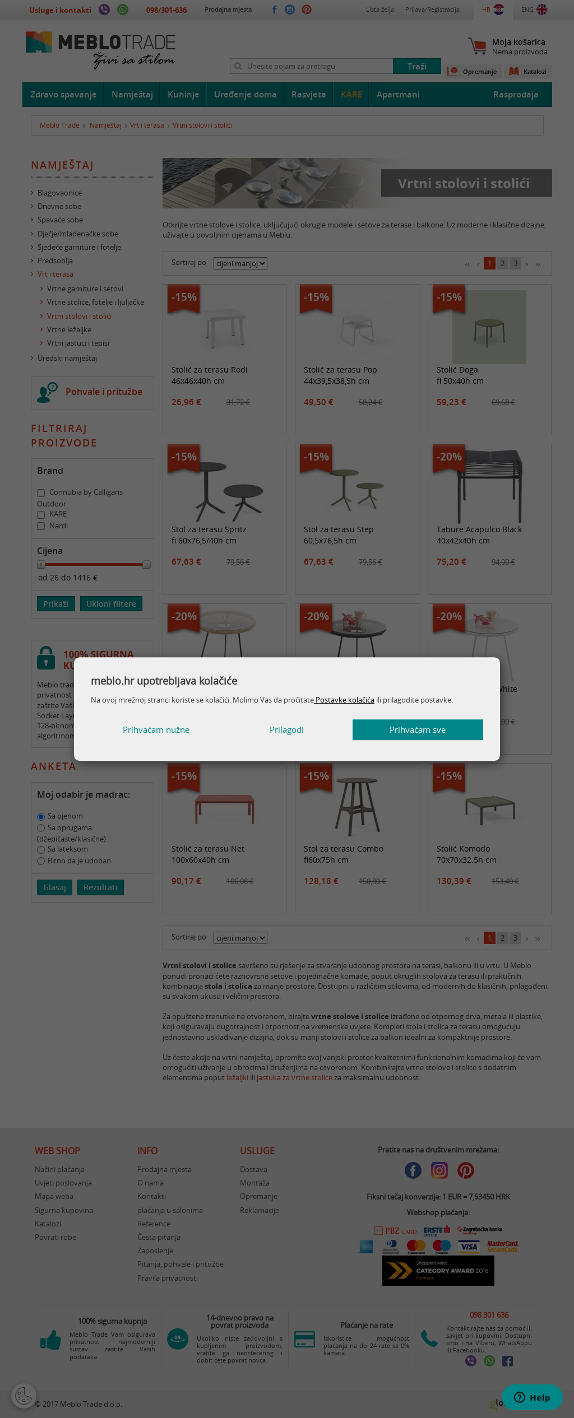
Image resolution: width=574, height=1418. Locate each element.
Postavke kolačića (344, 700)
